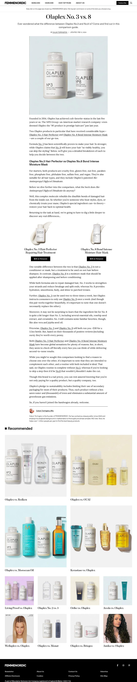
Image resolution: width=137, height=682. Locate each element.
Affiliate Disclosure (12, 676)
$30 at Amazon (40, 258)
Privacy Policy (74, 676)
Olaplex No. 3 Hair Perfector (44, 134)
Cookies (40, 676)
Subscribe (122, 3)
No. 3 (41, 144)
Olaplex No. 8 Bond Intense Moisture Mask (85, 134)
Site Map (103, 676)
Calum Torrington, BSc (45, 410)
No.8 (58, 371)
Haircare (49, 3)
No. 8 (58, 147)
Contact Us (72, 671)
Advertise (104, 671)
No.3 (78, 367)
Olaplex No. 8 (59, 273)
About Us (80, 3)
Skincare (36, 3)
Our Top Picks (65, 3)
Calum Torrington (60, 32)
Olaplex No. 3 (85, 266)
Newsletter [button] (9, 671)
